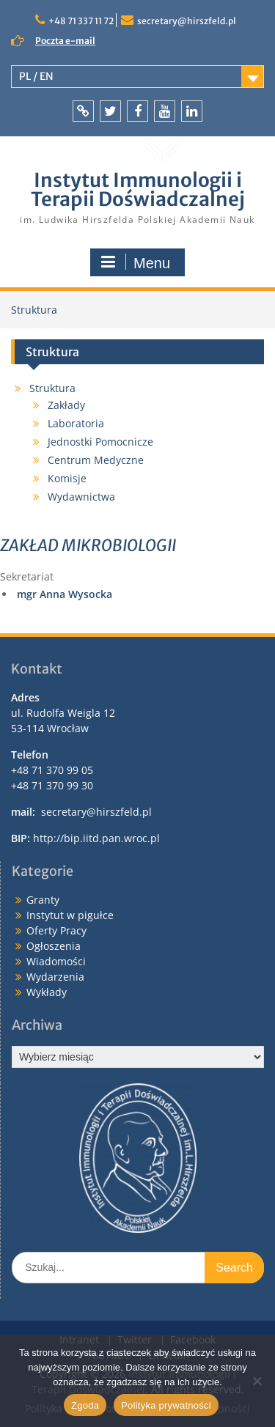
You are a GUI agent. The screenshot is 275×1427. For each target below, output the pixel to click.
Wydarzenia (55, 977)
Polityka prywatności (166, 1405)
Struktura (52, 388)
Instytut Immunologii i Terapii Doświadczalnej (138, 189)
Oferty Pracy (56, 930)
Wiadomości (56, 961)
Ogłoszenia (53, 946)
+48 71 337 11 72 (81, 20)
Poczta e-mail (65, 40)
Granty (42, 900)
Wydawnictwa (81, 497)
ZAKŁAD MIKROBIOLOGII (88, 545)
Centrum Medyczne (96, 460)
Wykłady (46, 992)
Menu (135, 262)
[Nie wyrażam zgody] (256, 1380)
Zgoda (85, 1405)
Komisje (67, 478)
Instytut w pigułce (70, 915)
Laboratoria (76, 423)
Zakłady (66, 405)
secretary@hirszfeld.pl (186, 20)
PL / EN (36, 76)
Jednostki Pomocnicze (100, 442)
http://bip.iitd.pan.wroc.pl (96, 838)
